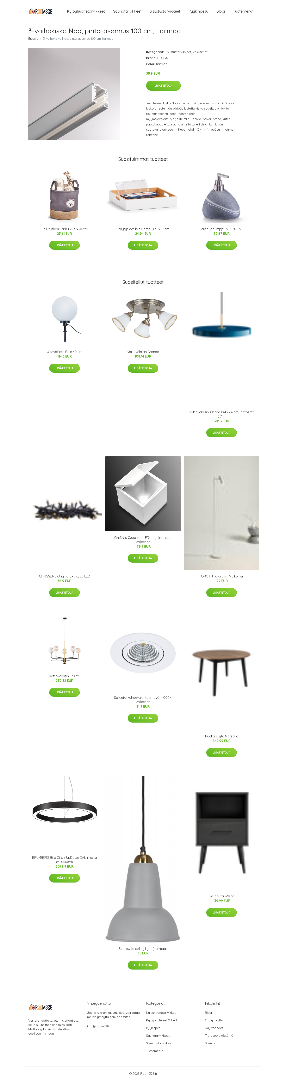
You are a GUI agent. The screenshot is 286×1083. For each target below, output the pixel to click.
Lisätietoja (163, 87)
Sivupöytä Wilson (222, 898)
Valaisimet (200, 54)
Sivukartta (212, 1045)
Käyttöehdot (214, 1030)
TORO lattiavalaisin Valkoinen (221, 578)
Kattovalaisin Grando (143, 354)
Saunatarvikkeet (127, 12)
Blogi (220, 12)
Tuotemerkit (243, 12)
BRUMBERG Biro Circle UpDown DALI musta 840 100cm (64, 862)
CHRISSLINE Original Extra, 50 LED (64, 578)
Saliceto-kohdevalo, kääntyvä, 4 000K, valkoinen (143, 702)
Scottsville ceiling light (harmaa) (143, 951)
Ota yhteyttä (214, 1023)
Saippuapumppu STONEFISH (221, 231)
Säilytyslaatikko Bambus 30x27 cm (143, 231)
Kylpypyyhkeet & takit (161, 1023)
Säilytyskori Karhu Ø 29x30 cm (65, 231)
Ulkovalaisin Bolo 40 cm (64, 354)
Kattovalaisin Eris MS (64, 678)
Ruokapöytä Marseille (221, 738)
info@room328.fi (99, 1029)
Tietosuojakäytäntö (219, 1038)
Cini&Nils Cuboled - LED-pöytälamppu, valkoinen (143, 542)
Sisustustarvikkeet (165, 12)
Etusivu (33, 41)
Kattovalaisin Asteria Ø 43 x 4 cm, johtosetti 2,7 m (221, 416)
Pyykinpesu (198, 12)
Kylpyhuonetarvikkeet (86, 12)
